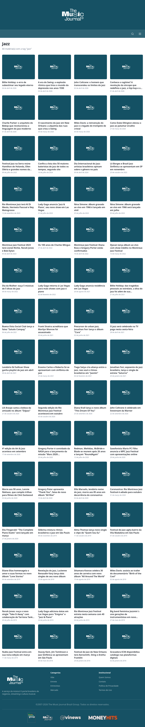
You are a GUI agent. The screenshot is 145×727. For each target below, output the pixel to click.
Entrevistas (55, 686)
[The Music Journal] (47, 717)
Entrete (53, 681)
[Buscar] (132, 34)
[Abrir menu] (140, 34)
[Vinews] (70, 717)
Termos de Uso (105, 690)
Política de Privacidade (108, 686)
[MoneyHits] (102, 718)
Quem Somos (105, 677)
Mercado (54, 690)
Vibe (52, 677)
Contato (102, 681)
